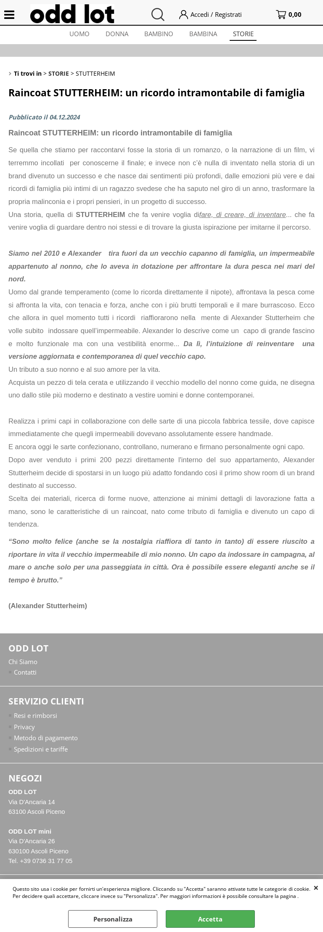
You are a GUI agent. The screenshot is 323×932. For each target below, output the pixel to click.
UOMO (78, 34)
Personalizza (112, 919)
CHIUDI (316, 887)
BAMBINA (204, 34)
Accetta (210, 919)
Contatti (25, 674)
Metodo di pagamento (46, 740)
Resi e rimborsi (35, 718)
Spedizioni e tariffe (41, 751)
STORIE (245, 34)
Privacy (24, 729)
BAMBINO (158, 34)
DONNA (116, 34)
